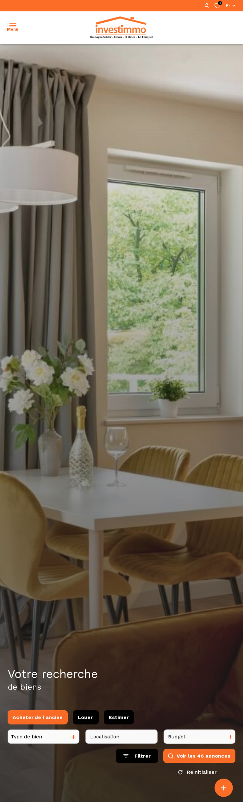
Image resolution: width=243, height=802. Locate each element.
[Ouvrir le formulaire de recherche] (137, 763)
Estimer (119, 725)
